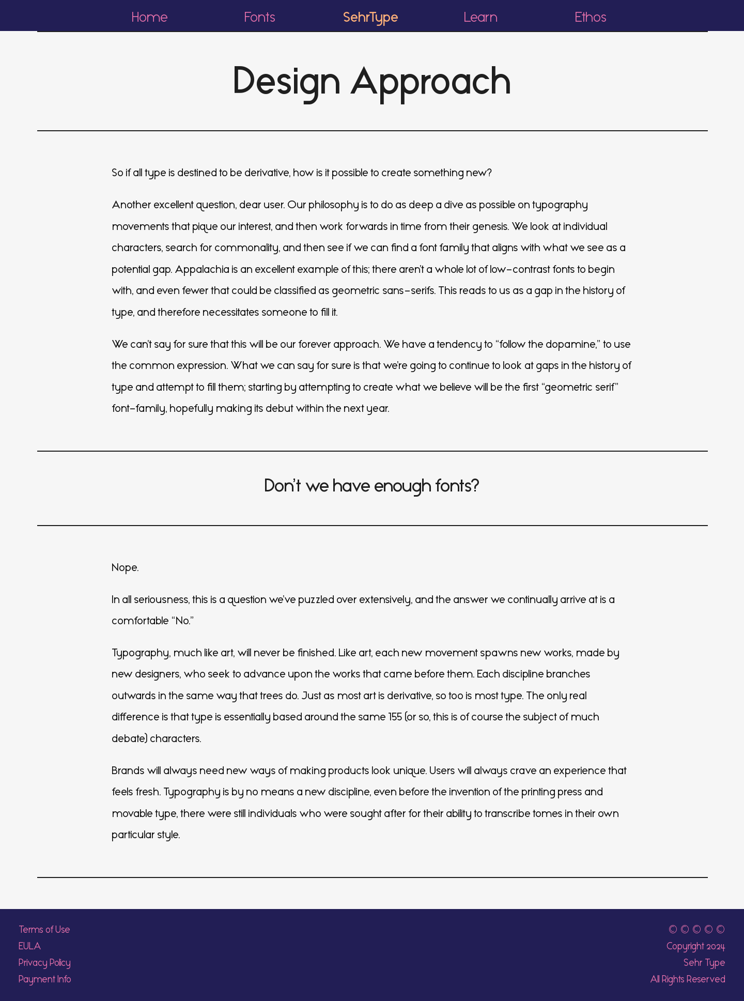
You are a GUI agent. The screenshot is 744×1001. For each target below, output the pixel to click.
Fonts (260, 17)
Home (150, 17)
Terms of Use (44, 929)
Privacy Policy (45, 963)
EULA (30, 946)
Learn (481, 17)
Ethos (591, 17)
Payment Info (45, 979)
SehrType (370, 17)
